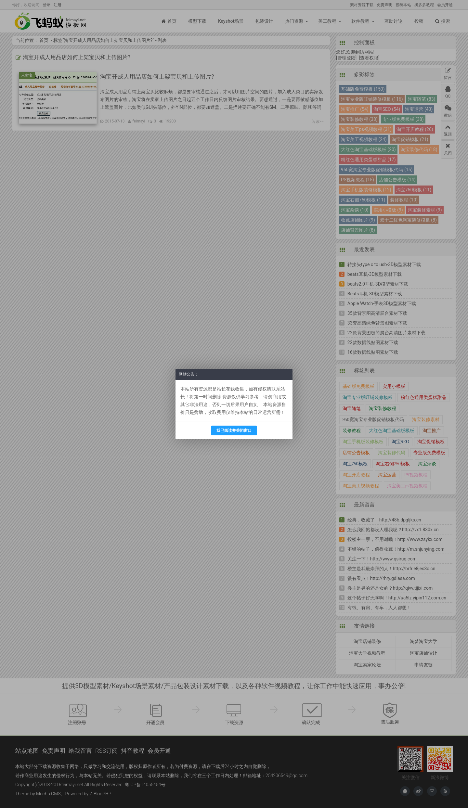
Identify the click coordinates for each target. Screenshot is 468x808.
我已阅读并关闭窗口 (234, 430)
